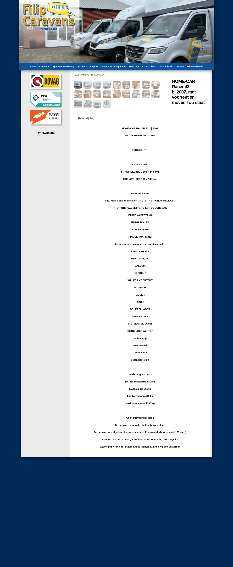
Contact (180, 66)
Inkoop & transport (88, 66)
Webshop (134, 66)
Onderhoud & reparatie (113, 66)
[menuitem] (195, 66)
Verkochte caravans (92, 75)
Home (33, 66)
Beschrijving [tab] (86, 188)
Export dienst (149, 66)
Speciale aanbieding (63, 66)
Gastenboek (166, 66)
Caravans (44, 66)
